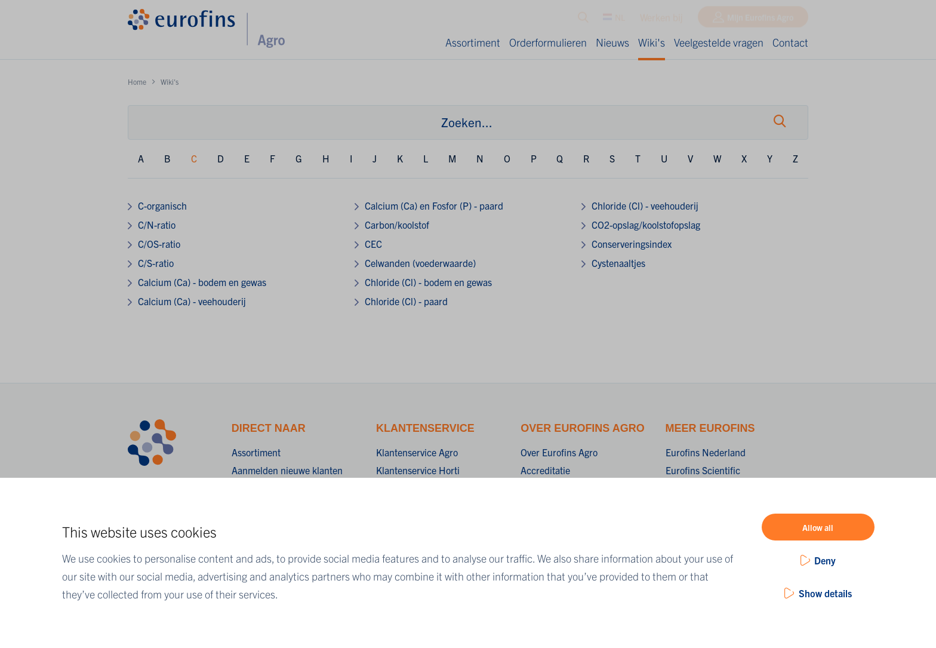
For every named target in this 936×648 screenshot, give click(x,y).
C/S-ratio (156, 263)
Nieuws (612, 42)
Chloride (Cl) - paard (406, 301)
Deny (825, 560)
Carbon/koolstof (397, 225)
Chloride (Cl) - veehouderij (645, 205)
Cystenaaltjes (618, 263)
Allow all (817, 527)
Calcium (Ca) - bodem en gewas (202, 282)
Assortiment (472, 42)
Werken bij (661, 20)
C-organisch (162, 205)
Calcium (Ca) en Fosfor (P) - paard (434, 205)
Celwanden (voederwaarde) (420, 263)
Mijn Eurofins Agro (760, 19)
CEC (373, 244)
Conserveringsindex (632, 244)
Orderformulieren (548, 42)
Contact (790, 42)
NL (614, 19)
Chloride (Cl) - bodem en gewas (428, 282)
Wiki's (651, 42)
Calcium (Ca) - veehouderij (192, 301)
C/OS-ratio (159, 244)
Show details (825, 593)
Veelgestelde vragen (718, 42)
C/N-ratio (157, 225)
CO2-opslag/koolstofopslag (646, 225)
